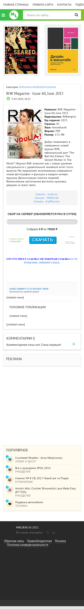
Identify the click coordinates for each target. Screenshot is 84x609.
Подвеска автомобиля (29, 502)
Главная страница (16, 4)
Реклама (60, 541)
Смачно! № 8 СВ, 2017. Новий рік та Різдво (42, 478)
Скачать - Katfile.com (46, 201)
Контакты (64, 4)
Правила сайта (43, 4)
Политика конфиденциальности (27, 545)
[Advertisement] (37, 403)
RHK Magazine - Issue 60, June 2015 (34, 93)
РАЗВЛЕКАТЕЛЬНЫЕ (44, 87)
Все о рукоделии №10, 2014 (33, 468)
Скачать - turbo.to (47, 194)
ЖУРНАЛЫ (25, 87)
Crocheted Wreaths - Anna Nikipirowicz (38, 458)
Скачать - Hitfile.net (47, 198)
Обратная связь (14, 541)
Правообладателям (39, 541)
